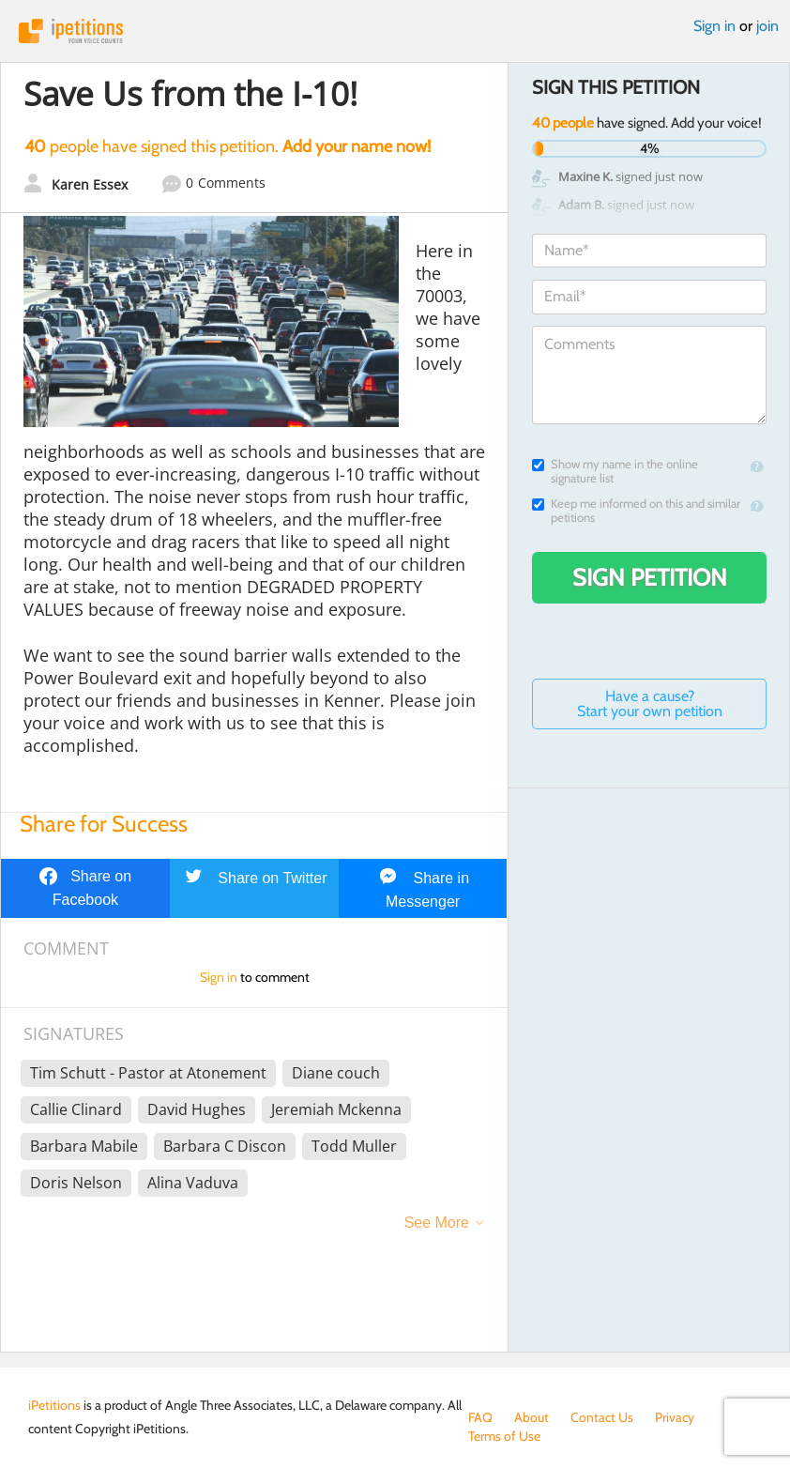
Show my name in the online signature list (615, 471)
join (767, 26)
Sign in (714, 26)
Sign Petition (649, 577)
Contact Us (601, 1417)
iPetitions (395, 31)
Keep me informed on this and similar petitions (636, 511)
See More (436, 1223)
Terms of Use (504, 1436)
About (531, 1417)
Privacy (674, 1417)
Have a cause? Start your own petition (649, 703)
